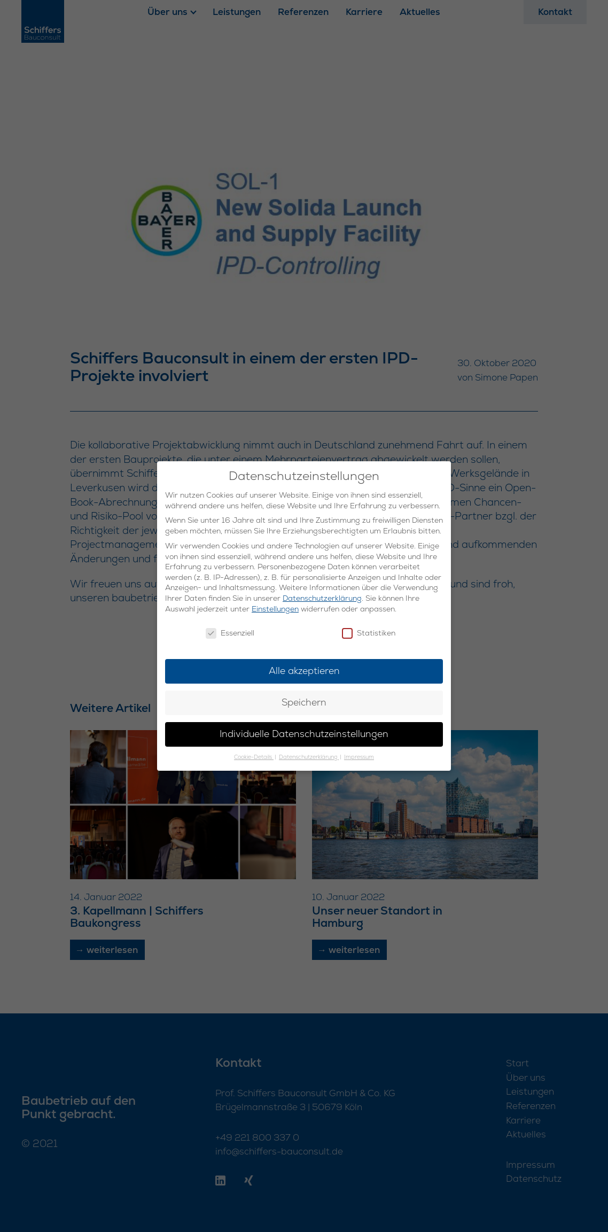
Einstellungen (275, 609)
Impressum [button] (359, 757)
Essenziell (230, 633)
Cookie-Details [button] (254, 757)
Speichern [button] (304, 702)
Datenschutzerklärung (322, 598)
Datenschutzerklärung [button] (309, 757)
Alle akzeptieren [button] (304, 671)
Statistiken (368, 633)
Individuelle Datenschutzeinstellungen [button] (304, 734)
